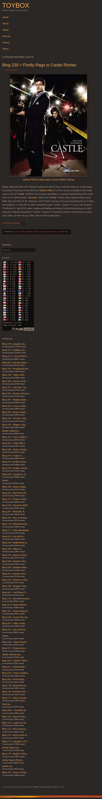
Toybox (15, 5)
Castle (21, 194)
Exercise (6, 36)
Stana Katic (51, 232)
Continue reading (14, 223)
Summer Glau (62, 232)
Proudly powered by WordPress (17, 787)
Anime (6, 30)
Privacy (6, 42)
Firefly (53, 197)
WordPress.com (57, 787)
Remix (6, 49)
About (6, 23)
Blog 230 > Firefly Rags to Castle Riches (39, 65)
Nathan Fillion (46, 190)
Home (5, 17)
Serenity (32, 197)
